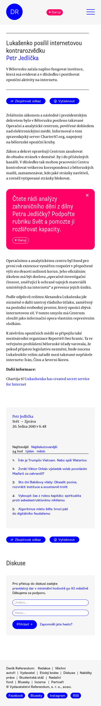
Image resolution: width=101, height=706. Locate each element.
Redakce (44, 668)
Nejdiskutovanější (44, 447)
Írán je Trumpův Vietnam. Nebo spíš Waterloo (52, 460)
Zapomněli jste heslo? (56, 624)
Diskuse (69, 673)
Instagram (57, 695)
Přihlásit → (24, 624)
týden (29, 451)
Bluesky (24, 682)
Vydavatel (27, 673)
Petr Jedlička (22, 58)
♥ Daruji (55, 12)
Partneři (57, 682)
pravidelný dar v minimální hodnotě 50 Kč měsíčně (50, 588)
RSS (76, 695)
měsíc (41, 451)
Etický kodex (49, 673)
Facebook (16, 695)
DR (14, 12)
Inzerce (40, 682)
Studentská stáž (31, 678)
